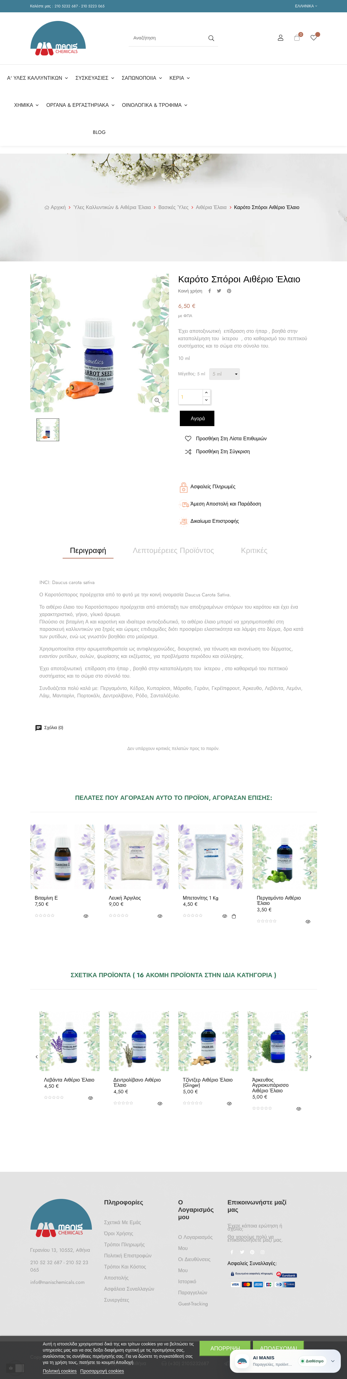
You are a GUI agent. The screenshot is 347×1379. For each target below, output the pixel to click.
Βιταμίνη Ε (46, 894)
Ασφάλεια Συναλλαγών (129, 1284)
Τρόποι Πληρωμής (124, 1240)
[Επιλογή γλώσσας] (306, 6)
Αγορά (197, 414)
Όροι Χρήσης (118, 1229)
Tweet (219, 287)
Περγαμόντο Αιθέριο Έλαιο (279, 896)
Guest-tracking (193, 1299)
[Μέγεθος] (224, 370)
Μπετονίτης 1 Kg (201, 894)
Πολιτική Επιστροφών (128, 1251)
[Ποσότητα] (190, 393)
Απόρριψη (225, 1348)
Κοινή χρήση (209, 287)
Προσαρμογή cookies (102, 1370)
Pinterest (229, 287)
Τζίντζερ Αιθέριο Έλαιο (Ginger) (208, 1078)
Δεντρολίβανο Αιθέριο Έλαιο (137, 1078)
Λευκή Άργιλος (125, 894)
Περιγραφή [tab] (88, 546)
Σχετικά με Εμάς (122, 1218)
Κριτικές (254, 546)
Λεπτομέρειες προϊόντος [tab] (173, 546)
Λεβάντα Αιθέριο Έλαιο (69, 1076)
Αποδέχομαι (278, 1348)
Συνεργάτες (116, 1296)
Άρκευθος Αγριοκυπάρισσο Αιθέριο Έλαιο (270, 1081)
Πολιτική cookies (60, 1370)
